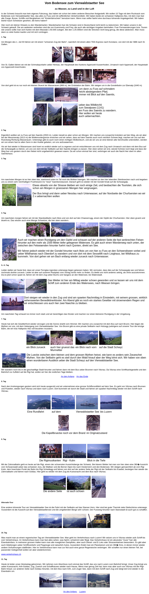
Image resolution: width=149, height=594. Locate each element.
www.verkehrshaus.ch (11, 554)
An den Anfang (67, 376)
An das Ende (82, 376)
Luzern (82, 591)
